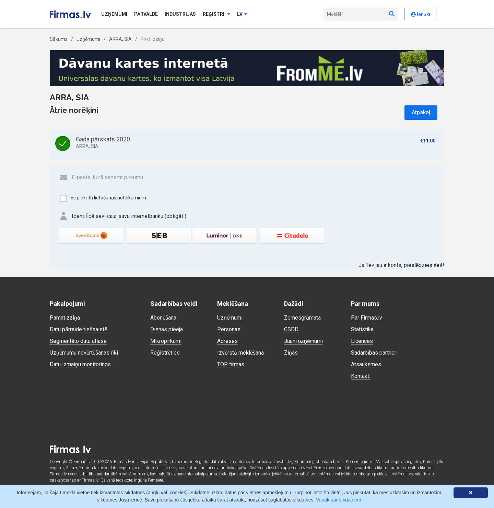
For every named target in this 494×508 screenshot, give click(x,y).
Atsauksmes (366, 364)
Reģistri (216, 14)
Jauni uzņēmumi (303, 341)
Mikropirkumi (165, 341)
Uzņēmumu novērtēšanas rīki (84, 352)
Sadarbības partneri (374, 352)
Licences (362, 341)
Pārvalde (146, 14)
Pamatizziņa (65, 317)
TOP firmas (230, 364)
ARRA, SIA (120, 39)
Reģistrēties (165, 352)
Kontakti (360, 376)
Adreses (227, 341)
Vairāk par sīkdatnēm (338, 500)
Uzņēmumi (114, 14)
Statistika (362, 329)
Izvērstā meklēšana (240, 352)
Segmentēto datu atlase (78, 341)
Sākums (59, 39)
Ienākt (420, 14)
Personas (228, 329)
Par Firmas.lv (366, 317)
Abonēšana (163, 317)
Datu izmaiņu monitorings (80, 364)
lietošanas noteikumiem (120, 197)
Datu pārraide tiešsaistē (78, 329)
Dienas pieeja (166, 329)
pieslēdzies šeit (423, 265)
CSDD (291, 329)
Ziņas (291, 352)
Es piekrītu (102, 198)
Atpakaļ (421, 112)
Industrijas (180, 14)
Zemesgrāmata (302, 317)
